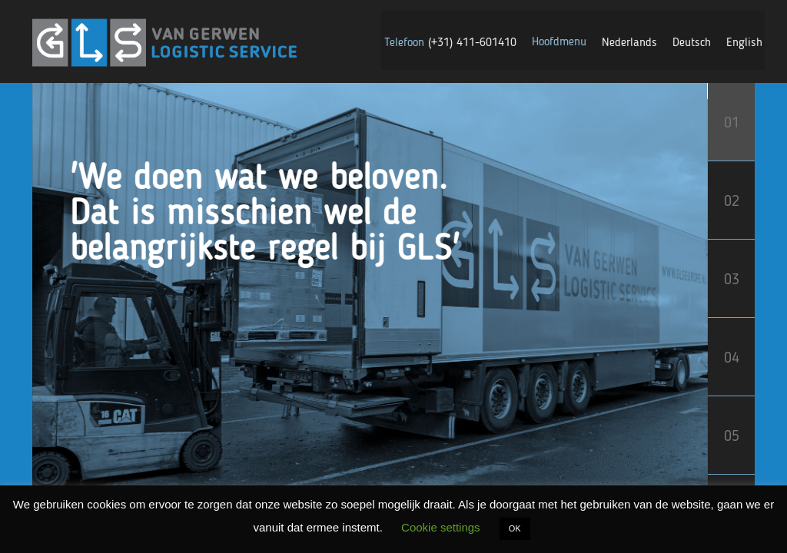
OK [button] (515, 528)
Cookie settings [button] (440, 527)
